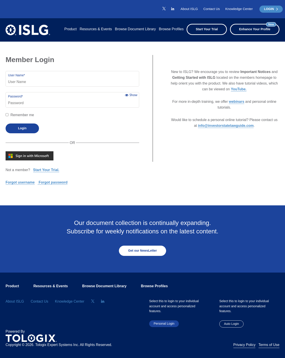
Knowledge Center (239, 9)
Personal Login (164, 323)
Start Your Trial (207, 29)
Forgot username (20, 182)
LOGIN (271, 9)
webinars (236, 101)
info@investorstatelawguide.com (226, 125)
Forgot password (52, 182)
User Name (16, 75)
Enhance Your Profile (257, 27)
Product (70, 29)
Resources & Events (96, 29)
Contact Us (211, 9)
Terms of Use (269, 345)
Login (22, 128)
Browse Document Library (135, 29)
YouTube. (239, 89)
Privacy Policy (244, 345)
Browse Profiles (171, 29)
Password (15, 96)
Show (133, 95)
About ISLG (189, 9)
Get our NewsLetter (142, 250)
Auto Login (231, 324)
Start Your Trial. (46, 170)
